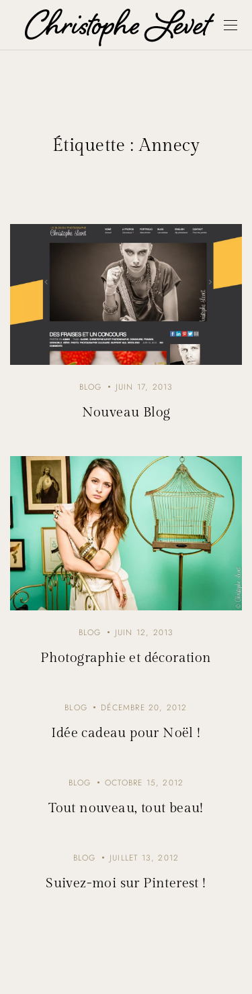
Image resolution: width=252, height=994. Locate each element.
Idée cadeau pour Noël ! (125, 733)
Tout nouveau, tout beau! (126, 808)
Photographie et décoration (125, 658)
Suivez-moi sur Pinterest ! (126, 883)
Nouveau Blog (126, 412)
